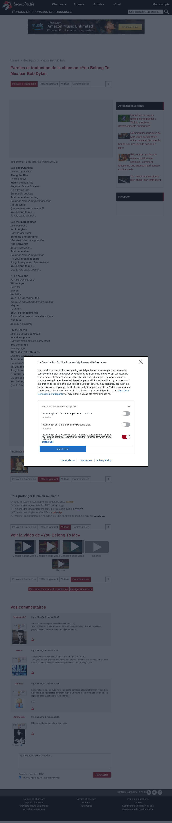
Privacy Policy (104, 460)
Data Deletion (68, 460)
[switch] (126, 413)
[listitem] (86, 406)
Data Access (85, 460)
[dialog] (86, 411)
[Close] (142, 363)
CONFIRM (63, 449)
